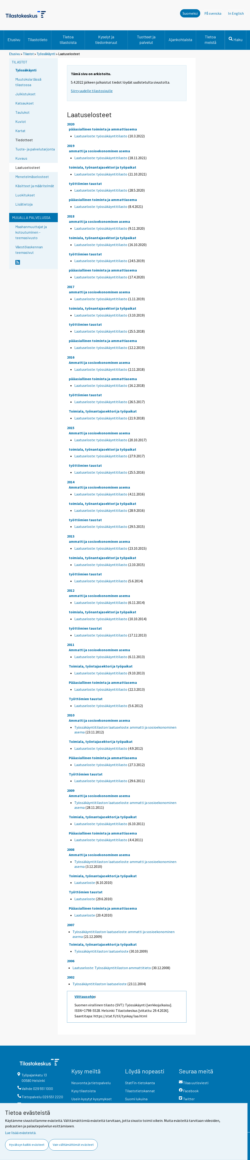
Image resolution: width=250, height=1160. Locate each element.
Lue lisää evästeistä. (20, 1132)
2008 (70, 849)
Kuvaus (21, 158)
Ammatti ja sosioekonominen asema (99, 362)
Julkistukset (25, 94)
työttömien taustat (85, 183)
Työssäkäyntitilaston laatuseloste (101, 951)
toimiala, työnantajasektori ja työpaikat (102, 167)
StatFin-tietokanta (140, 1083)
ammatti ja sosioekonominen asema (99, 151)
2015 (70, 427)
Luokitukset (25, 195)
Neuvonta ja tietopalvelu (91, 1083)
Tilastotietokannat (140, 1091)
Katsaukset (24, 103)
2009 (70, 790)
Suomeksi (190, 13)
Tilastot (28, 54)
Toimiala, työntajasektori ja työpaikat (101, 666)
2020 (70, 124)
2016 (70, 357)
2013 (70, 536)
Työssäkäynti (46, 54)
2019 (70, 145)
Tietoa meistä (210, 39)
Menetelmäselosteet (32, 176)
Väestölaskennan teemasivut (29, 250)
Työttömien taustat (86, 698)
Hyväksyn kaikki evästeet (26, 1145)
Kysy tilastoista (83, 1091)
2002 (70, 977)
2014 (70, 482)
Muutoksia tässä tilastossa (28, 82)
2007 (70, 924)
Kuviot (20, 121)
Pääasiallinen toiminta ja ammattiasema (103, 682)
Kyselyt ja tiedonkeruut (106, 39)
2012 (70, 590)
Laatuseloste (84, 882)
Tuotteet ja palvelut (146, 39)
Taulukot (22, 112)
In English (237, 13)
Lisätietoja (24, 204)
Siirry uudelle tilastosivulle (92, 90)
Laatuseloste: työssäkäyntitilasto (100, 136)
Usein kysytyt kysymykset (91, 1099)
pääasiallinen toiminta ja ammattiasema (103, 129)
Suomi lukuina (136, 1099)
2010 (70, 715)
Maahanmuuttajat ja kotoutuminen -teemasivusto (31, 232)
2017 (70, 286)
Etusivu (14, 39)
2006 (70, 961)
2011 (70, 644)
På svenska (214, 13)
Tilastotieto (37, 39)
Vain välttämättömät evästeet (73, 1145)
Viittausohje (85, 996)
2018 (70, 216)
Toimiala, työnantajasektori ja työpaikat (103, 411)
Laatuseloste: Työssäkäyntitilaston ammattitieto (111, 967)
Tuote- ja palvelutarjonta (35, 149)
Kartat (20, 130)
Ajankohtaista (180, 39)
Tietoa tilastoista (68, 39)
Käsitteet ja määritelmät (34, 186)
